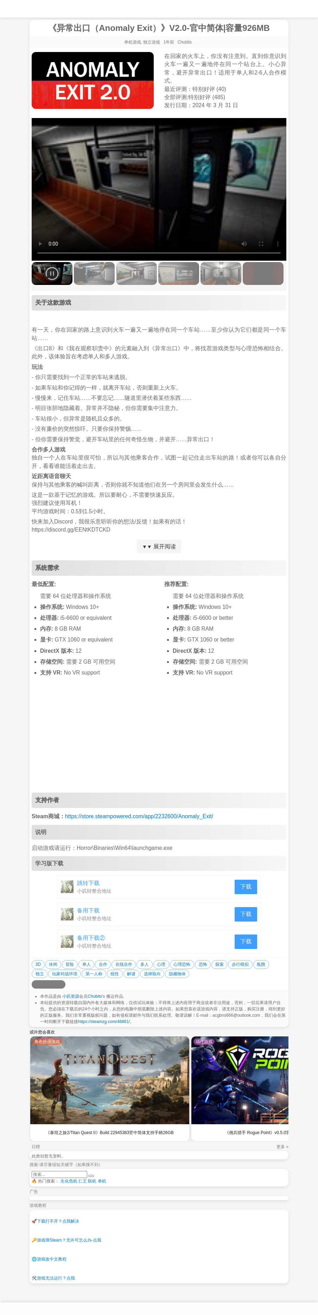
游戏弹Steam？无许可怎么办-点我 (66, 1240)
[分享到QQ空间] (44, 984)
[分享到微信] (53, 984)
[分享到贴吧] (61, 984)
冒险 (69, 964)
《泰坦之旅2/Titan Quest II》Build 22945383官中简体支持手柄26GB (110, 1132)
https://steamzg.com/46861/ (104, 1021)
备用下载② (91, 938)
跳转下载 (88, 883)
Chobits (95, 996)
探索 (219, 964)
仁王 (82, 1181)
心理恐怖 (181, 964)
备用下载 (88, 910)
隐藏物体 (177, 973)
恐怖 (203, 964)
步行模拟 (240, 964)
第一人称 (93, 973)
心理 (161, 964)
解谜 (131, 973)
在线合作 (123, 964)
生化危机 (69, 1181)
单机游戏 (132, 42)
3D (38, 964)
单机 (102, 1181)
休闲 (53, 964)
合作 (103, 964)
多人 (144, 964)
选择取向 (152, 973)
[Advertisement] (159, 736)
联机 (92, 1181)
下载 (246, 887)
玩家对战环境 (64, 973)
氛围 (261, 964)
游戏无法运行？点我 (53, 1278)
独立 (40, 973)
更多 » (282, 1146)
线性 (114, 973)
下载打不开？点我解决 (55, 1221)
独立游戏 (151, 42)
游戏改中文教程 (49, 1259)
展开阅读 (159, 546)
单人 (86, 964)
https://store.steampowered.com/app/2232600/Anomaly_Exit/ (139, 816)
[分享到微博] (36, 984)
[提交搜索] (91, 1176)
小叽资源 (70, 996)
